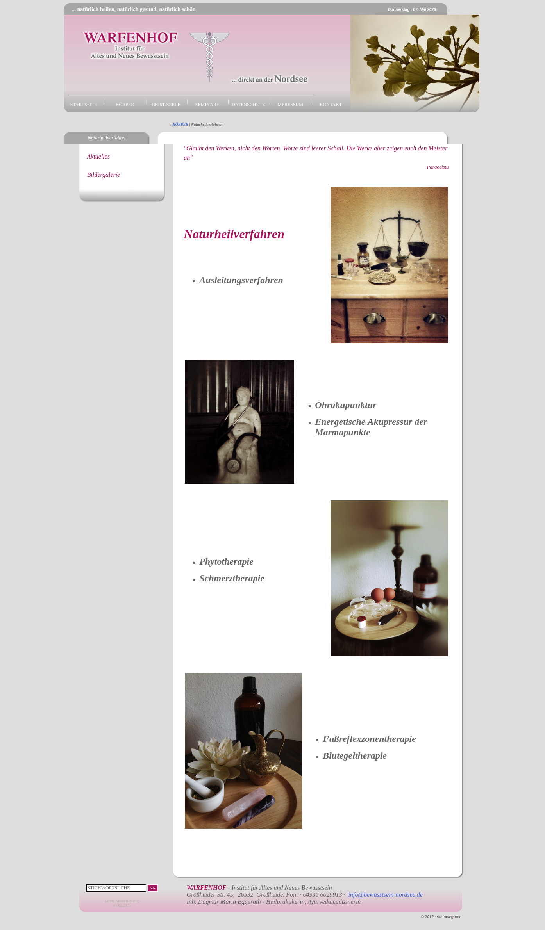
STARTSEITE (83, 104)
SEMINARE (207, 104)
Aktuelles (98, 156)
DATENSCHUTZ (248, 104)
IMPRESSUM (289, 104)
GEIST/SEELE (166, 104)
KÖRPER (125, 104)
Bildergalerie (103, 174)
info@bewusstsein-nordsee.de (385, 894)
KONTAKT (331, 104)
